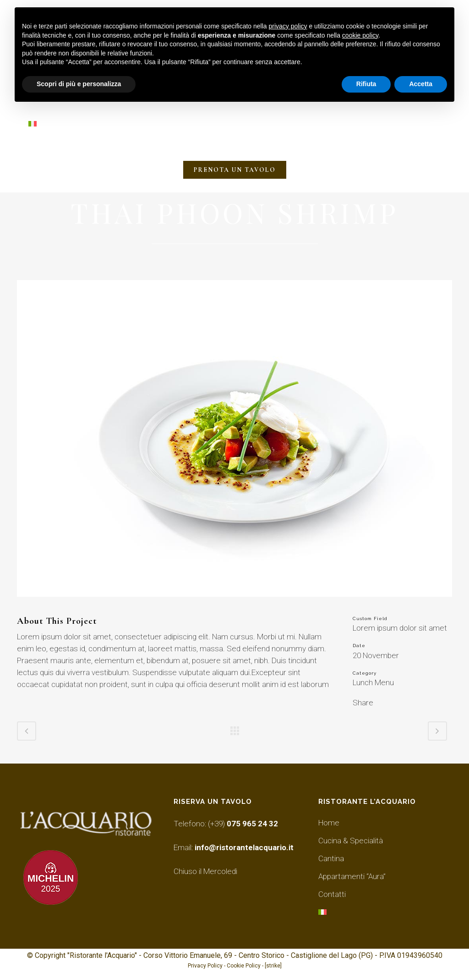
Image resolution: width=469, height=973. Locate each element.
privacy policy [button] (288, 26)
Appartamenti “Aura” (352, 876)
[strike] (273, 965)
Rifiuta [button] (366, 84)
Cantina (331, 858)
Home (328, 822)
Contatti (332, 894)
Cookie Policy (244, 965)
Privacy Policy (205, 965)
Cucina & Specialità (350, 840)
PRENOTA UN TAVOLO (235, 170)
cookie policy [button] (360, 35)
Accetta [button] (420, 84)
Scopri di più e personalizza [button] (79, 84)
